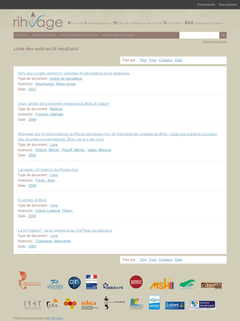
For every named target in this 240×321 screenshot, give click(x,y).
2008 (32, 186)
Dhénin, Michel (48, 150)
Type (153, 60)
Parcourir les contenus (79, 35)
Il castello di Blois (32, 200)
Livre (54, 145)
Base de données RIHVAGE (120, 20)
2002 (32, 155)
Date (178, 60)
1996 (32, 119)
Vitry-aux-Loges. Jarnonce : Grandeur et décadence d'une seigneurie (73, 73)
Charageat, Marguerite (53, 241)
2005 (32, 216)
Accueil (22, 35)
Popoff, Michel (73, 150)
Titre (143, 60)
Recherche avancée (215, 41)
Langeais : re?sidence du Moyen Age (48, 170)
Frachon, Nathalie (49, 114)
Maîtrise (56, 109)
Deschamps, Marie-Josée (56, 84)
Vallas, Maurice (99, 150)
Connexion (206, 4)
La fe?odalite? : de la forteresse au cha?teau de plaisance (65, 230)
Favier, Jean (46, 180)
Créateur (166, 60)
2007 (32, 89)
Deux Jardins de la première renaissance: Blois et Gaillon (63, 104)
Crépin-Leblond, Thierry (54, 211)
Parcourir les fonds (119, 35)
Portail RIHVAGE (44, 35)
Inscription (228, 4)
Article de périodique (66, 78)
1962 (32, 246)
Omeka (57, 318)
